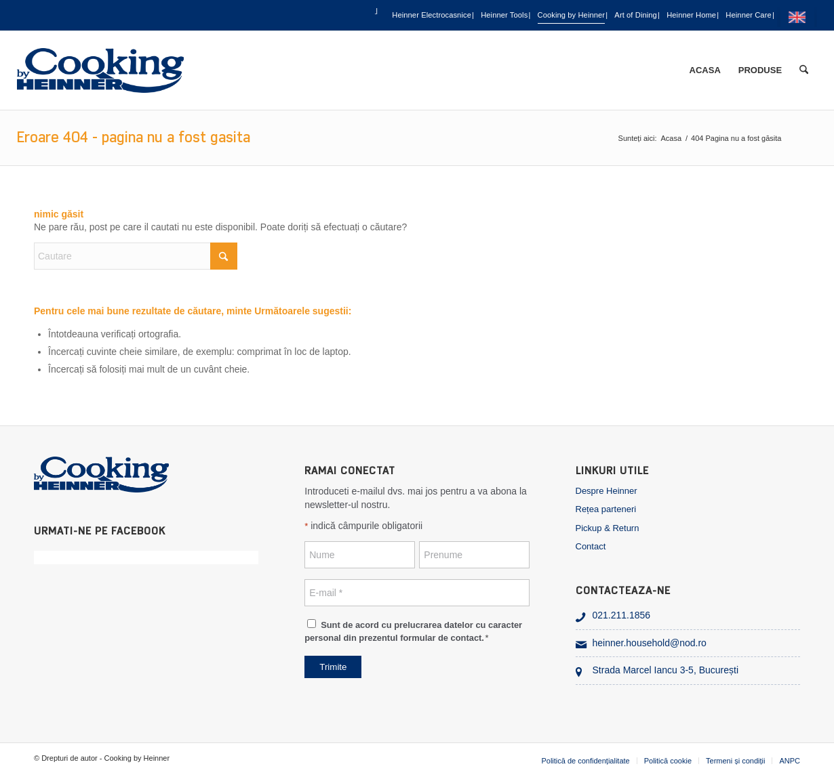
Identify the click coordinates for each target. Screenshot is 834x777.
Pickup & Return (607, 528)
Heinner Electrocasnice (287, 16)
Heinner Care (742, 16)
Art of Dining (579, 16)
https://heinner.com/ (800, 17)
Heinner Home (660, 16)
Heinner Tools (390, 16)
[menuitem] (211, 15)
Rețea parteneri (606, 509)
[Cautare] (804, 70)
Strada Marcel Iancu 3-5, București (666, 670)
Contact (591, 546)
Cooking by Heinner (486, 16)
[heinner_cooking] (100, 70)
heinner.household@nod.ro (650, 642)
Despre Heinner (606, 491)
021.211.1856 (622, 615)
